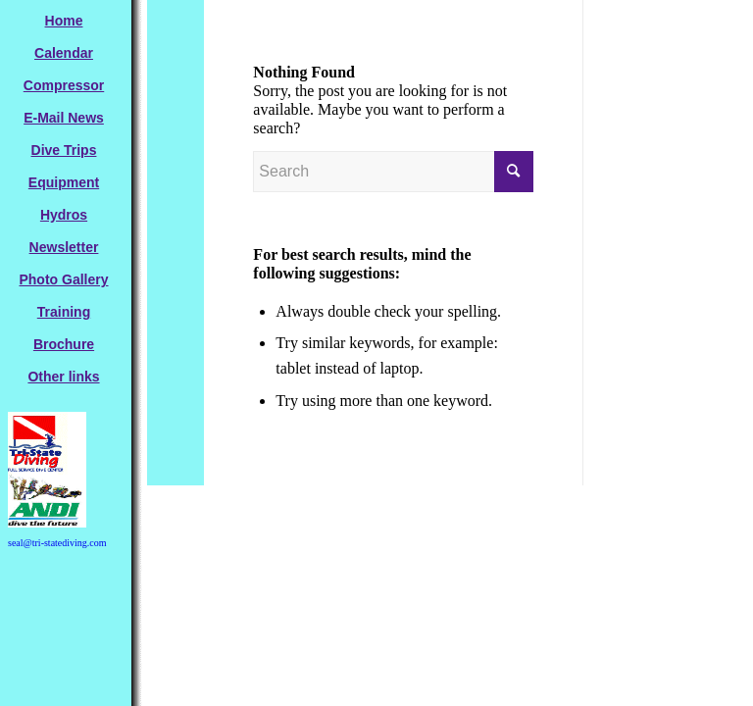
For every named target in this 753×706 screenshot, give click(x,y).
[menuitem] (64, 21)
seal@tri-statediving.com (57, 542)
